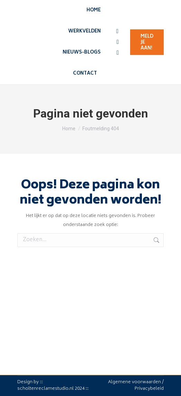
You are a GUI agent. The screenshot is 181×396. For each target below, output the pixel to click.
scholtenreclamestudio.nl (45, 389)
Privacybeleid (149, 389)
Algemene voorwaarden (134, 382)
